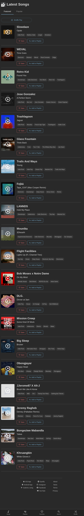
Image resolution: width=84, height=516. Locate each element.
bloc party (51, 349)
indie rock (21, 35)
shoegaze (42, 349)
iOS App (27, 481)
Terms (55, 488)
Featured (7, 11)
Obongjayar (57, 237)
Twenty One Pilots (43, 393)
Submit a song (27, 488)
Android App (27, 485)
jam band (61, 147)
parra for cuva (37, 416)
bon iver (29, 102)
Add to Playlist (35, 41)
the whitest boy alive (49, 147)
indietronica (21, 147)
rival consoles (45, 57)
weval (36, 57)
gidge (54, 57)
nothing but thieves (57, 393)
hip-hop (20, 259)
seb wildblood (53, 304)
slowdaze (48, 35)
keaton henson (51, 102)
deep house (40, 192)
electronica (59, 259)
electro (39, 326)
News (55, 485)
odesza (28, 416)
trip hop (52, 214)
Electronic (21, 57)
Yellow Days (60, 349)
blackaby (48, 371)
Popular (19, 11)
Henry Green (50, 192)
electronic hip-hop (48, 259)
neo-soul (30, 438)
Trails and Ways (60, 169)
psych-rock (30, 461)
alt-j (33, 393)
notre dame (54, 281)
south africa (57, 438)
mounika (29, 124)
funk (29, 147)
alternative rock (32, 349)
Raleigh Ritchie (38, 371)
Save (21, 41)
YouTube (41, 491)
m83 (28, 393)
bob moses (32, 281)
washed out (48, 169)
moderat (29, 57)
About (55, 481)
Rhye (47, 461)
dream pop (38, 169)
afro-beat (21, 371)
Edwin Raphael (62, 102)
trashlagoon (61, 80)
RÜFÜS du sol (43, 281)
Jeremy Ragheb (58, 416)
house (27, 259)
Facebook (41, 488)
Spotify (41, 481)
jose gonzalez (39, 102)
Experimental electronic (25, 237)
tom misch (43, 80)
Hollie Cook (61, 124)
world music (40, 438)
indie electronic (32, 80)
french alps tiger (40, 124)
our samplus (68, 237)
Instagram (41, 485)
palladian (48, 416)
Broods (46, 326)
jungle (40, 35)
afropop (28, 371)
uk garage (36, 304)
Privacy (55, 491)
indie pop (30, 169)
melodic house (22, 281)
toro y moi (36, 147)
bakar (52, 326)
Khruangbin (55, 461)
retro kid (51, 80)
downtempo (21, 80)
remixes (20, 416)
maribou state (31, 35)
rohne (59, 192)
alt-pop (44, 304)
